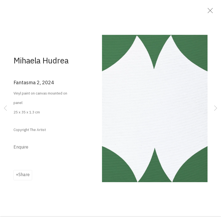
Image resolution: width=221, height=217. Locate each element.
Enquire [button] (20, 149)
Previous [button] (5, 108)
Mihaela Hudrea (41, 62)
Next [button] (215, 108)
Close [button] (209, 12)
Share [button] (24, 176)
